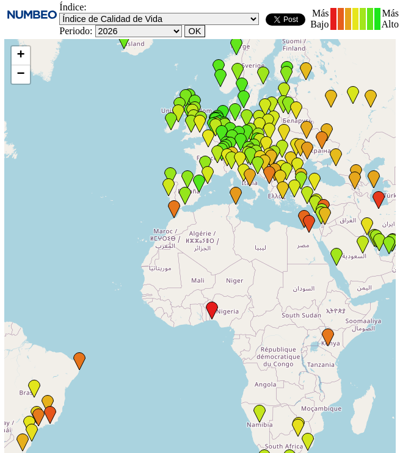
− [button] (20, 74)
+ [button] (20, 55)
